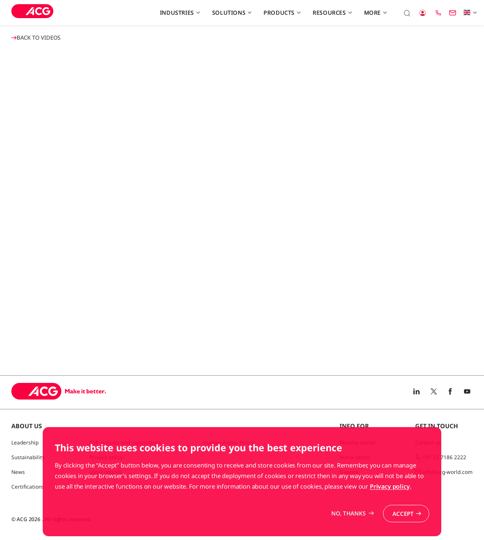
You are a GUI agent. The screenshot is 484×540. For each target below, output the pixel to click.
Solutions (231, 12)
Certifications (27, 486)
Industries (179, 12)
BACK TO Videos (35, 37)
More (374, 12)
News (18, 471)
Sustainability (28, 457)
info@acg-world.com (447, 471)
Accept (403, 513)
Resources (331, 12)
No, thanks (348, 513)
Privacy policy (390, 486)
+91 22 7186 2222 (444, 457)
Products (281, 12)
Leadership (25, 442)
